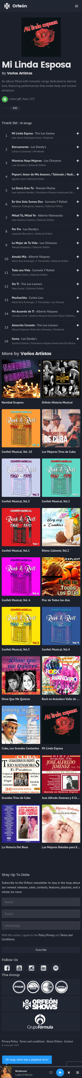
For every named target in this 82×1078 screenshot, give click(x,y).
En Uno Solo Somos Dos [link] (28, 202)
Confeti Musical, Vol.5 (16, 649)
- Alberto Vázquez (38, 257)
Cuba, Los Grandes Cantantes (20, 748)
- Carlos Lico (35, 298)
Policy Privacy (46, 935)
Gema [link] (16, 339)
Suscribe (40, 950)
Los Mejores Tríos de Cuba (59, 452)
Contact (68, 1041)
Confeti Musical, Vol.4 (56, 649)
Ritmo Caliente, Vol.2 (55, 551)
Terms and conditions (32, 1041)
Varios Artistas (19, 73)
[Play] (60, 1072)
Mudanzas (21, 1071)
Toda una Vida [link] (21, 270)
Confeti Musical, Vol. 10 (17, 452)
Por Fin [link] (17, 229)
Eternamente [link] (20, 147)
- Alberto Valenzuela (50, 215)
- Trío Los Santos (44, 133)
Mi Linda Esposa (52, 748)
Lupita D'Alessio (24, 1074)
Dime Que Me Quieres (16, 699)
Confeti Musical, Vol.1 (16, 551)
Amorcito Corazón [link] (24, 325)
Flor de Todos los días (56, 600)
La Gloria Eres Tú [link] (23, 188)
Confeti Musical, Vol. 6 (16, 600)
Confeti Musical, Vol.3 (16, 501)
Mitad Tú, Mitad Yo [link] (24, 215)
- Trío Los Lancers (31, 284)
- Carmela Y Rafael (55, 202)
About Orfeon (54, 1041)
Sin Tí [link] (16, 284)
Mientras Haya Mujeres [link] (27, 161)
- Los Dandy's (37, 147)
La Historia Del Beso (15, 847)
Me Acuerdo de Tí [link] (23, 311)
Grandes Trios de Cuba (16, 798)
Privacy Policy (10, 1041)
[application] (41, 1072)
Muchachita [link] (20, 298)
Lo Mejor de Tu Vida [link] (25, 243)
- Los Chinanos (51, 161)
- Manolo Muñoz (44, 188)
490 (15, 108)
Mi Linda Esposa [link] (22, 133)
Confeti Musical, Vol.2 (56, 501)
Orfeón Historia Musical (57, 402)
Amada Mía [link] (19, 257)
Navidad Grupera (12, 402)
